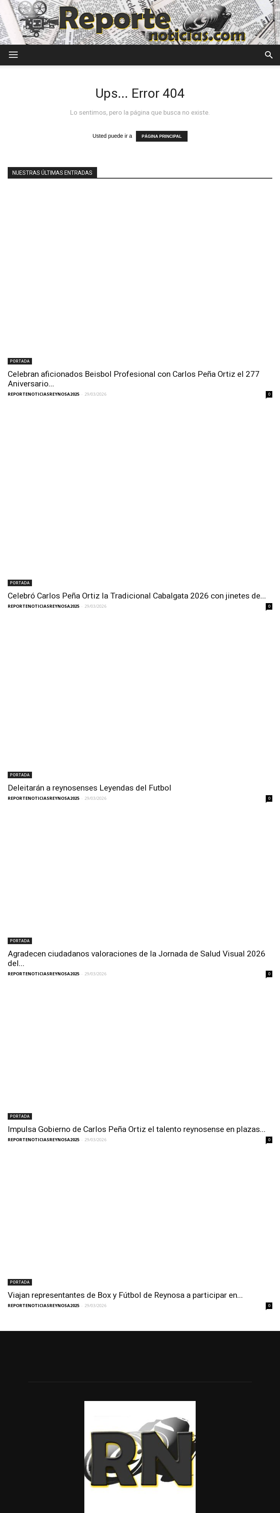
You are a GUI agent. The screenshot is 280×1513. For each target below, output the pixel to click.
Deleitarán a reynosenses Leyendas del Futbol (89, 670)
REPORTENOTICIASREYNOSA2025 (43, 348)
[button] (269, 55)
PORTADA (20, 315)
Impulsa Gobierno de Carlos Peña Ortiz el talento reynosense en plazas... (137, 1011)
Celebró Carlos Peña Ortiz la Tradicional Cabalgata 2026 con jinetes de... (137, 504)
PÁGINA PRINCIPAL (162, 136)
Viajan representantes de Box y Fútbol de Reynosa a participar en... (125, 1177)
